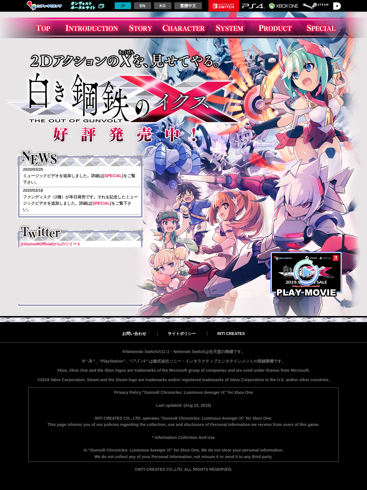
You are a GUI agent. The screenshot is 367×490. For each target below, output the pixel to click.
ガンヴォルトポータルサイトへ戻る (87, 5)
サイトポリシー (182, 333)
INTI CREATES (231, 333)
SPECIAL (113, 175)
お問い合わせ (134, 333)
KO (163, 5)
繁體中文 (188, 5)
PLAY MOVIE (306, 274)
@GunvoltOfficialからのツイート (50, 244)
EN (142, 5)
